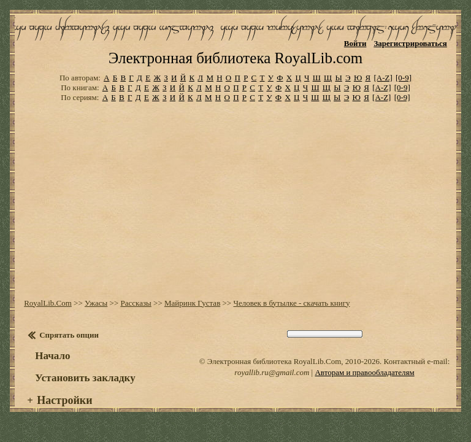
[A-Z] (382, 77)
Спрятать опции (69, 334)
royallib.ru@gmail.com (271, 372)
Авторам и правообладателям (364, 372)
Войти (355, 43)
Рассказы (135, 303)
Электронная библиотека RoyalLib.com (235, 58)
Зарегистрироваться (409, 43)
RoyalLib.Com (48, 303)
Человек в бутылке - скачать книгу (291, 303)
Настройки (64, 400)
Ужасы (96, 303)
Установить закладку (85, 378)
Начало (52, 356)
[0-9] (404, 77)
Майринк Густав (192, 303)
